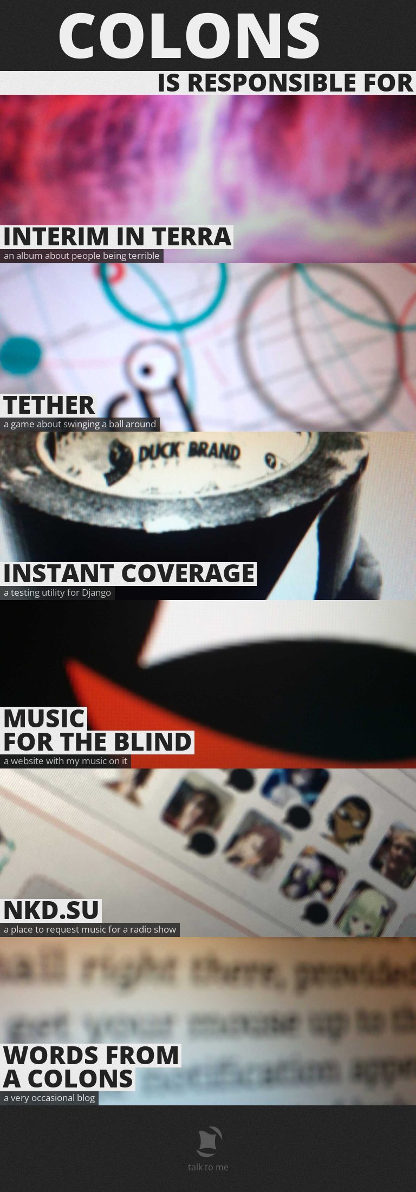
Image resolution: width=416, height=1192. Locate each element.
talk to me (208, 1167)
